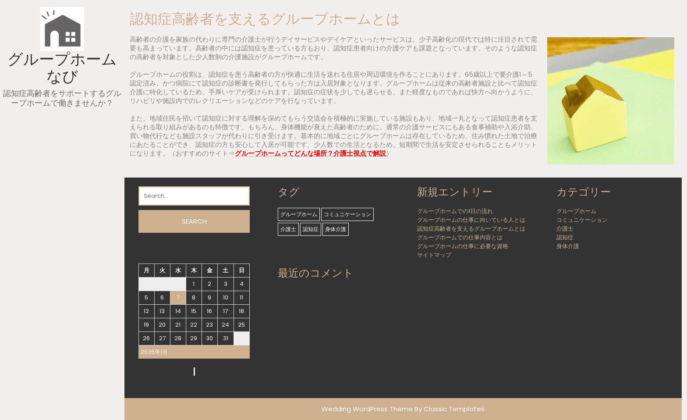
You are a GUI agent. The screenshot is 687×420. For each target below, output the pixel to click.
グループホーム (576, 211)
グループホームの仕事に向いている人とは (471, 220)
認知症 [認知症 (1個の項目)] (311, 229)
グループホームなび (62, 67)
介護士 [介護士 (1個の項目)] (288, 229)
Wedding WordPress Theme (367, 408)
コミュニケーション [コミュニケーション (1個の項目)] (347, 214)
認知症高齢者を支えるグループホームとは (471, 228)
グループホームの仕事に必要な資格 (462, 246)
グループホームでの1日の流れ (455, 211)
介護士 (565, 228)
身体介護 (567, 246)
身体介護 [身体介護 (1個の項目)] (335, 229)
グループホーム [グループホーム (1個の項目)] (298, 214)
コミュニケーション (582, 220)
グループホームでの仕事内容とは (460, 237)
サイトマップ (434, 255)
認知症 (565, 237)
